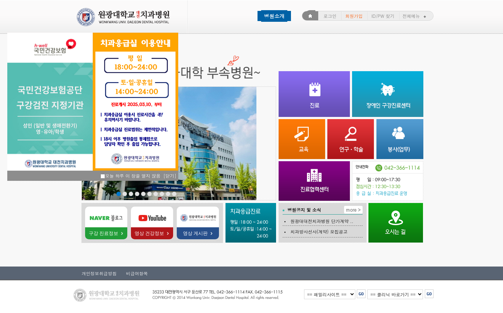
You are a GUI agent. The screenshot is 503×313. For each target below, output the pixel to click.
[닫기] (169, 175)
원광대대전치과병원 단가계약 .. (321, 221)
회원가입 (354, 16)
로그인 (329, 16)
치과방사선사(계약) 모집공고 (318, 231)
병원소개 (274, 16)
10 (174, 194)
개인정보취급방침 (94, 273)
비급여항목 (134, 273)
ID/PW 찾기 (382, 16)
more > (353, 210)
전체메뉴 (415, 16)
